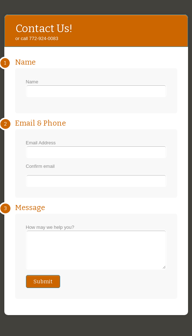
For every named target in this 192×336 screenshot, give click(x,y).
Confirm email (40, 166)
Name (96, 88)
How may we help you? (96, 250)
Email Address (96, 149)
